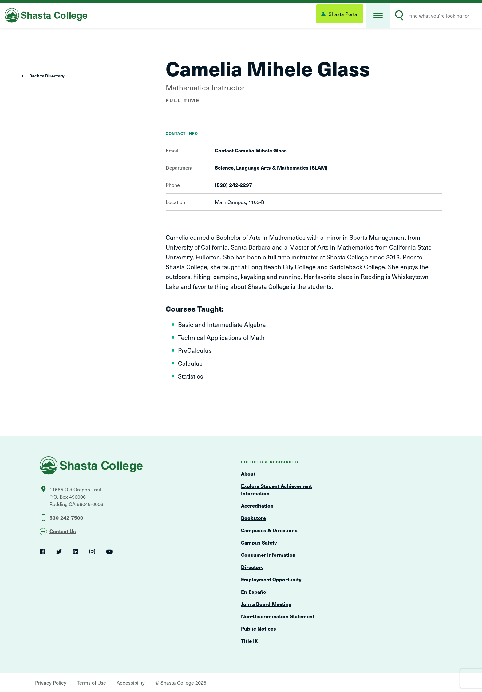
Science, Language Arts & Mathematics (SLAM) (271, 167)
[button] (378, 15)
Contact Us (62, 531)
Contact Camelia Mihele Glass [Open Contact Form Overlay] (251, 150)
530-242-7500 (66, 517)
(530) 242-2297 (233, 184)
